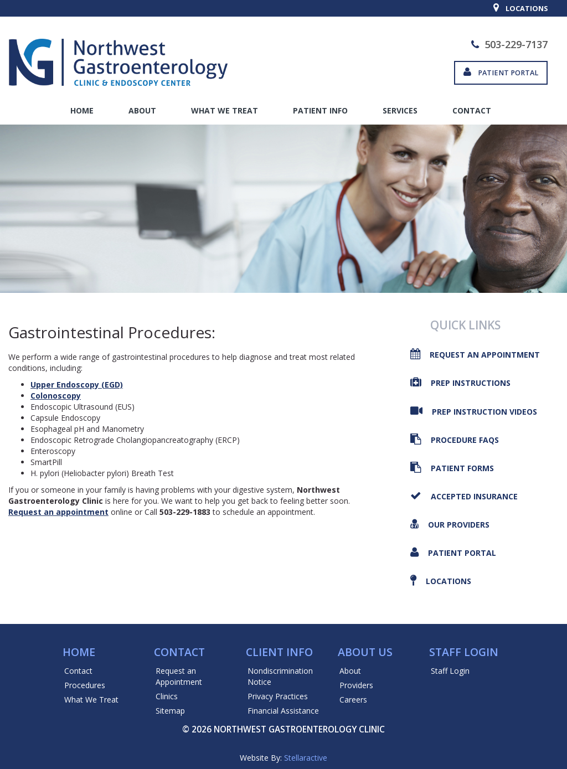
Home (82, 110)
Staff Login (450, 670)
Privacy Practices (278, 696)
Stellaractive (305, 757)
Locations (520, 8)
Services (400, 110)
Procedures (84, 685)
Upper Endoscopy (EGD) (76, 384)
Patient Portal (500, 73)
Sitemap (170, 710)
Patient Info (320, 110)
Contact (471, 110)
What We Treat (224, 110)
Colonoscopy (55, 395)
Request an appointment (58, 512)
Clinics (167, 696)
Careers (353, 699)
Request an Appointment (179, 676)
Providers (356, 685)
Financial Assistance (283, 710)
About (142, 110)
